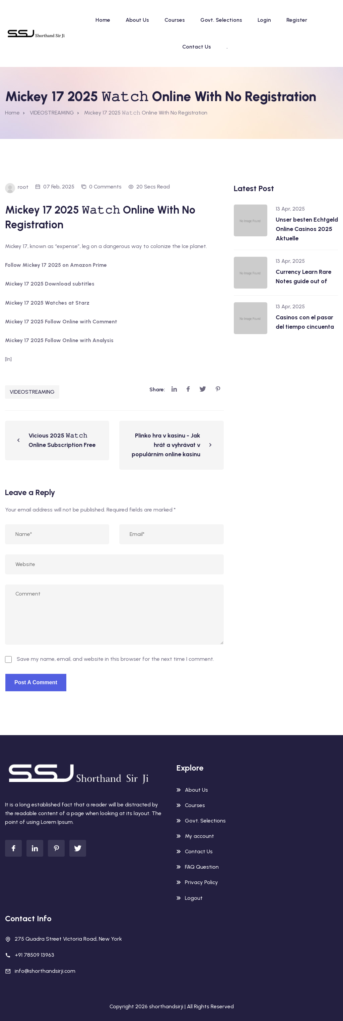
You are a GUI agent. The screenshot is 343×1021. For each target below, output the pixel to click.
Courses (174, 20)
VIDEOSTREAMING (32, 392)
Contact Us (196, 47)
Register (296, 20)
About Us (137, 20)
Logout (194, 898)
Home (102, 20)
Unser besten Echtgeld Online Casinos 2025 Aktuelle (307, 229)
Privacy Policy (201, 882)
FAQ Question (202, 867)
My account (199, 836)
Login (264, 20)
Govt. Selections (221, 20)
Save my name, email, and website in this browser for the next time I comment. (115, 659)
